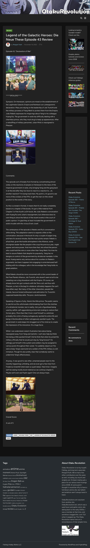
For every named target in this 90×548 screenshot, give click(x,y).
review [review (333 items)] (10, 509)
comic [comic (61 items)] (10, 478)
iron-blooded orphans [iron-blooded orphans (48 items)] (13, 493)
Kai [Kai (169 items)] (4, 495)
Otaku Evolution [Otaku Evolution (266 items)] (19, 505)
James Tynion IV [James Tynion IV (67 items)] (23, 493)
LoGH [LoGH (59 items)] (25, 495)
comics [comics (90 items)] (21, 478)
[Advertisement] (76, 150)
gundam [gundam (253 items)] (11, 490)
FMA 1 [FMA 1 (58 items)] (13, 484)
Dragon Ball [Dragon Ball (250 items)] (16, 481)
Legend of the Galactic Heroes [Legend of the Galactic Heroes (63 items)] (14, 495)
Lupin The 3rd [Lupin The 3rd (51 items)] (16, 498)
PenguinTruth (66, 473)
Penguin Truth (17, 45)
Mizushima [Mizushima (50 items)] (13, 500)
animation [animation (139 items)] (6, 469)
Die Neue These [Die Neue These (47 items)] (7, 481)
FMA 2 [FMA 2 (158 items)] (18, 484)
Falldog (64, 470)
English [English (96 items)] (5, 484)
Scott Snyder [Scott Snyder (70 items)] (18, 509)
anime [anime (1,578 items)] (15, 469)
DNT (31, 435)
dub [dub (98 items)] (22, 481)
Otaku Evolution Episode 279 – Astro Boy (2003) (76, 229)
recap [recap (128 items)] (5, 509)
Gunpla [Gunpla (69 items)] (5, 493)
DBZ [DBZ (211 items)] (25, 478)
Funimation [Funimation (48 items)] (23, 487)
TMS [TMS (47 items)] (23, 509)
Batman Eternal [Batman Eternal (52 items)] (12, 475)
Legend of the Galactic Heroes (44, 435)
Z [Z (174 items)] (25, 509)
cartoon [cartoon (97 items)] (5, 478)
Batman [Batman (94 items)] (5, 475)
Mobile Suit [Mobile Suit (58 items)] (19, 500)
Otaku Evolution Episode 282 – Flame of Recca (76, 199)
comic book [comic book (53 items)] (15, 478)
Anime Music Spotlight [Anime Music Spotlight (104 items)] (18, 473)
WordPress (71, 545)
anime (15, 435)
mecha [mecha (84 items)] (8, 500)
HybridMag (83, 545)
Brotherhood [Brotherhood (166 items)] (21, 475)
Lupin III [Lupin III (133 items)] (10, 498)
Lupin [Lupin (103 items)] (5, 498)
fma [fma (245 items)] (9, 484)
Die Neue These (23, 435)
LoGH (8, 438)
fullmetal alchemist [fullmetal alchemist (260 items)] (11, 487)
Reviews (9, 30)
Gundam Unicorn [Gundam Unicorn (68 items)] (20, 490)
